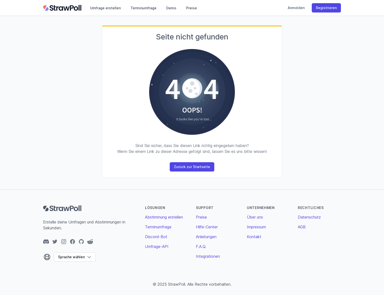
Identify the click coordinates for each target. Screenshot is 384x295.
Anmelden (296, 8)
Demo (171, 8)
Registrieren (326, 8)
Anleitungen (206, 236)
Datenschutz (309, 217)
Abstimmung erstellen (164, 217)
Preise (191, 8)
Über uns (255, 217)
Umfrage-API (156, 246)
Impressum (256, 226)
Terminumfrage (143, 8)
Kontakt (254, 236)
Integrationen (208, 256)
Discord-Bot (156, 236)
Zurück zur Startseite (192, 167)
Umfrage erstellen (105, 8)
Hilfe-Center (207, 226)
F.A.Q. (201, 246)
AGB (302, 226)
